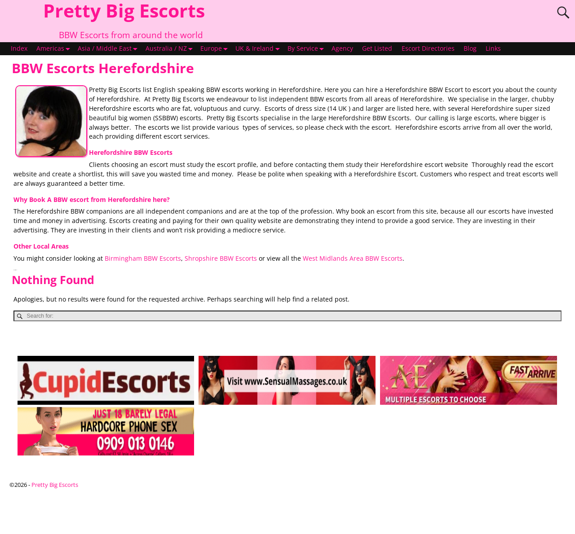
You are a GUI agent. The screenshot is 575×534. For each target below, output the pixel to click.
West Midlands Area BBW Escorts (352, 258)
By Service (307, 49)
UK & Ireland (259, 49)
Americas (54, 49)
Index (19, 48)
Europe (215, 49)
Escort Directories (428, 48)
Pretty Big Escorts (54, 485)
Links (493, 48)
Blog (470, 48)
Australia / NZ (171, 49)
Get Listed (377, 48)
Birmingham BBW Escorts (143, 258)
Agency (342, 48)
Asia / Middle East (109, 49)
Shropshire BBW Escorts (221, 258)
